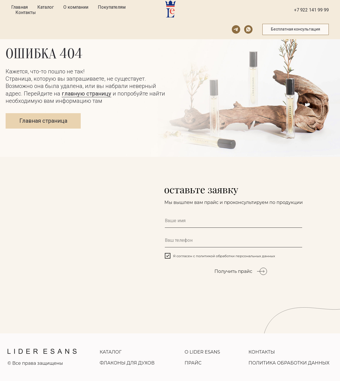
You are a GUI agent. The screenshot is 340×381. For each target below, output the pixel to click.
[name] (233, 221)
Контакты (25, 12)
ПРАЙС (193, 363)
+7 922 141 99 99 (311, 10)
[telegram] (236, 29)
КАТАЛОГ (111, 352)
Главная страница (43, 120)
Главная (19, 7)
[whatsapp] (248, 29)
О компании (75, 7)
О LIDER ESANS (202, 352)
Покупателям (112, 7)
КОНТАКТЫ (262, 352)
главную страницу (86, 93)
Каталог (45, 7)
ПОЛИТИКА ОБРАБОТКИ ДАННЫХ (289, 363)
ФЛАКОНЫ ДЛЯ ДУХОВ (127, 363)
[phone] (233, 240)
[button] (295, 29)
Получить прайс (233, 271)
